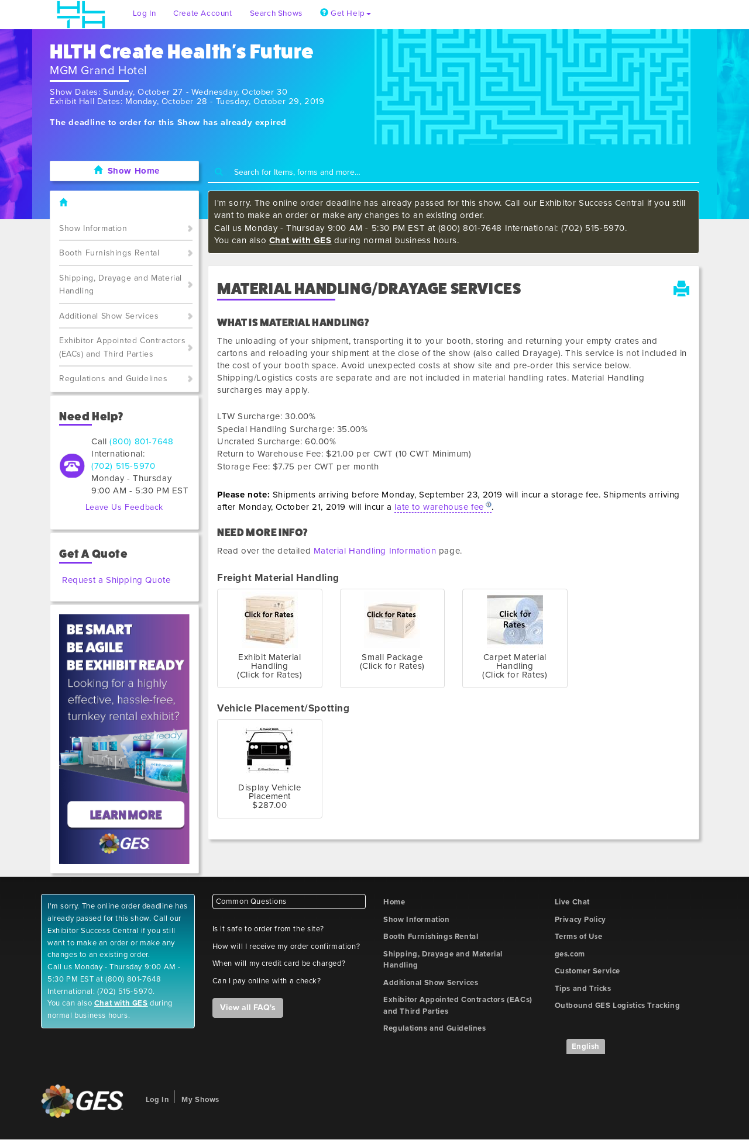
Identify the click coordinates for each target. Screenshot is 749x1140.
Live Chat (572, 902)
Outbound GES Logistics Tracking (618, 1005)
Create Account (202, 13)
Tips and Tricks (583, 988)
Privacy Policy (580, 919)
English (586, 1046)
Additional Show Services (109, 316)
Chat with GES (300, 240)
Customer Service (588, 971)
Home (394, 902)
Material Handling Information (375, 550)
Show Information (93, 228)
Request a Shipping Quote (116, 580)
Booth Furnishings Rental (109, 253)
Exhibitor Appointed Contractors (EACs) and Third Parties (122, 347)
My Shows (200, 1099)
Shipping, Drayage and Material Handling (120, 284)
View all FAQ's (248, 1008)
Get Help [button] (345, 13)
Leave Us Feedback (124, 507)
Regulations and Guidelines (113, 379)
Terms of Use (579, 936)
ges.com (570, 954)
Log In (144, 13)
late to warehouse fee (439, 507)
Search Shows (276, 13)
